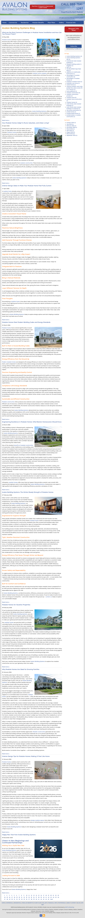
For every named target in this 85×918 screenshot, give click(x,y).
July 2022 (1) (70, 124)
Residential (24, 22)
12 (31, 895)
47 (5, 899)
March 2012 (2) (71, 133)
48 (7, 899)
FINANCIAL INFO (52, 902)
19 (48, 895)
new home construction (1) (74, 110)
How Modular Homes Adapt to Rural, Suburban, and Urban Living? (25, 123)
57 (29, 899)
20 (51, 895)
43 (51, 897)
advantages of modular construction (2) (73, 76)
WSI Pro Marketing (69, 907)
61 (38, 899)
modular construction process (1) (72, 95)
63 (43, 899)
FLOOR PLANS (37, 902)
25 (7, 897)
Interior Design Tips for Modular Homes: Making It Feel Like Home (26, 756)
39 (41, 897)
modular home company (40, 73)
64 (46, 899)
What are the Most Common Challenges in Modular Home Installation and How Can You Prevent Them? (32, 33)
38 (38, 897)
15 (38, 895)
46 (58, 897)
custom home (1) (71, 84)
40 (43, 897)
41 (46, 897)
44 (53, 897)
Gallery (61, 22)
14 (36, 895)
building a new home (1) (73, 83)
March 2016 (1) (71, 129)
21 (53, 895)
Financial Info (71, 22)
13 (33, 895)
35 (31, 897)
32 (24, 897)
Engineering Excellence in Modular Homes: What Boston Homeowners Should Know (32, 422)
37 (36, 897)
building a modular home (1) (74, 81)
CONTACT (73, 902)
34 (29, 897)
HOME (3, 902)
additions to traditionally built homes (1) (73, 72)
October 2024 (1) (71, 122)
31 (21, 897)
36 (34, 897)
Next (51, 899)
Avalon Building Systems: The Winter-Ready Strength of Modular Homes (27, 492)
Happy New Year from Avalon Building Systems (19, 835)
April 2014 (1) (70, 130)
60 (36, 899)
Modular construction (8, 402)
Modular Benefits (38, 22)
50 (12, 899)
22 (55, 895)
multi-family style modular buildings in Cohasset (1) (74, 107)
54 (22, 899)
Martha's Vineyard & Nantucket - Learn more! (42, 6)
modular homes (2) (72, 102)
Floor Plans (51, 22)
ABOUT (68, 902)
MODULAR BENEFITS (27, 902)
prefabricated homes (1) (73, 113)
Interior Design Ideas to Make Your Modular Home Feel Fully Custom (26, 186)
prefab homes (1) (71, 112)
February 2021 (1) (71, 126)
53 (19, 899)
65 (48, 899)
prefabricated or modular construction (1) (74, 115)
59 (34, 899)
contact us (49, 597)
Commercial (13, 22)
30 (19, 897)
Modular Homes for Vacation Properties (16, 605)
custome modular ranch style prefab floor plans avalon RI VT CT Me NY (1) (74, 88)
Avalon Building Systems (39, 111)
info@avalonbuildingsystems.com (71, 18)
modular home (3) (71, 97)
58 (31, 899)
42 (48, 897)
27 (12, 897)
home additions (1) (72, 91)
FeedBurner (77, 49)
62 (41, 899)
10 (26, 895)
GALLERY (44, 902)
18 (46, 895)
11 (29, 895)
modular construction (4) (73, 92)
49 (9, 899)
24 (5, 897)
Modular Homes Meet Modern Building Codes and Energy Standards (26, 322)
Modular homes (6, 39)
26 (9, 897)
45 (56, 897)
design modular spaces (37, 820)
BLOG (78, 902)
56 (26, 899)
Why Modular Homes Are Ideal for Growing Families (20, 669)
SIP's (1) (69, 67)
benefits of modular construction (23, 445)
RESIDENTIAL (17, 902)
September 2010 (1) (72, 135)
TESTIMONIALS (62, 902)
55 (24, 899)
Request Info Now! (73, 29)
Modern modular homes (9, 362)
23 (58, 895)
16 (41, 895)
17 (43, 895)
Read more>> (5, 120)
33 (26, 897)
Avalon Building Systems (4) (74, 56)
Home (4, 22)
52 (17, 899)
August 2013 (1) (71, 132)
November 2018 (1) (72, 127)
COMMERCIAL (9, 902)
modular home (7, 191)
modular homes (13, 482)
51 (14, 899)
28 (14, 897)
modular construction (26, 163)
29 (17, 897)
